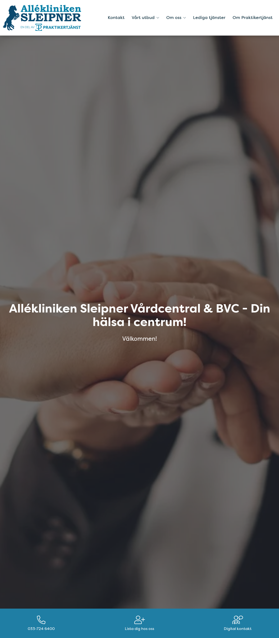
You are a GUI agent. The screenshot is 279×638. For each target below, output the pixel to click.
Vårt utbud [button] (145, 17)
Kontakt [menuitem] (116, 17)
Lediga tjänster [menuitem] (209, 17)
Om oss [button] (176, 17)
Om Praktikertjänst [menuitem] (253, 17)
